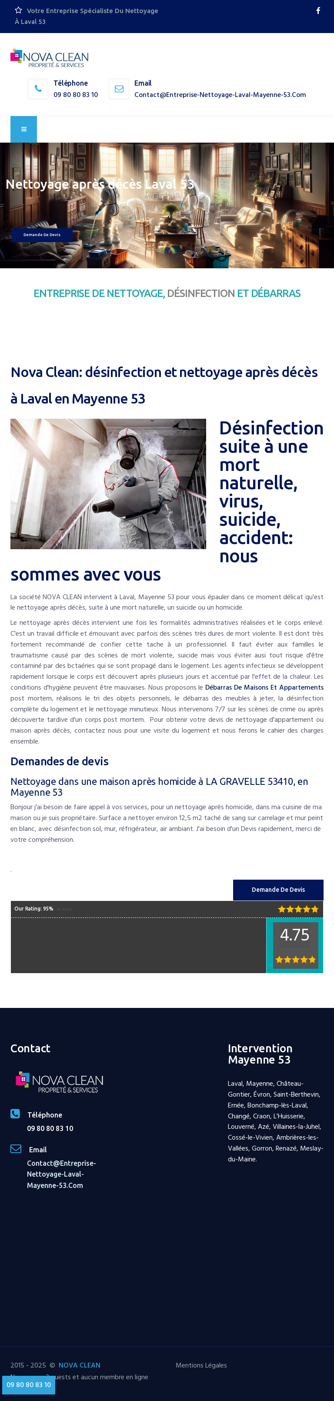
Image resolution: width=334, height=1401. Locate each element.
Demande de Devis (278, 889)
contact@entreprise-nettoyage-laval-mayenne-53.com (220, 94)
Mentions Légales (201, 1365)
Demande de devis (41, 235)
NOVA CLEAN (79, 1365)
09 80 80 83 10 (75, 94)
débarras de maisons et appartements (264, 687)
